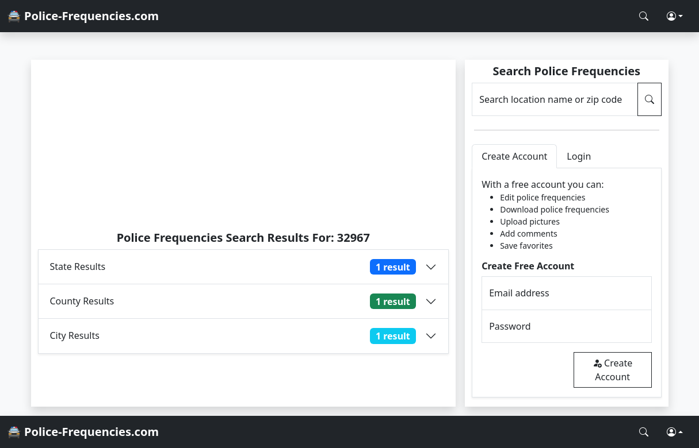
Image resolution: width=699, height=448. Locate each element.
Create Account (612, 370)
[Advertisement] (243, 144)
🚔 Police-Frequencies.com (83, 16)
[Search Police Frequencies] (644, 16)
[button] (675, 16)
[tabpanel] (566, 282)
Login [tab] (579, 156)
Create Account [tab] (514, 156)
